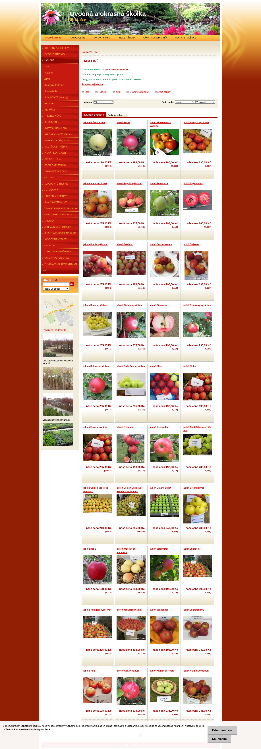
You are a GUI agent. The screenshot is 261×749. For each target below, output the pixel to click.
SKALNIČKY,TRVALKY (55, 202)
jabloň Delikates (191, 244)
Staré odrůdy (50, 91)
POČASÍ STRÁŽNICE (185, 37)
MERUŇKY (49, 110)
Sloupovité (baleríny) (54, 85)
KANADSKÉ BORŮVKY (55, 171)
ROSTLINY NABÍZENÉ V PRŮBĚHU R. (55, 49)
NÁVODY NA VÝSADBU (56, 239)
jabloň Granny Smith (160, 488)
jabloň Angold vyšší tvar (129, 183)
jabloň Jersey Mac (159, 549)
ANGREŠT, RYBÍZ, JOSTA (57, 140)
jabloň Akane (123, 122)
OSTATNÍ (48, 177)
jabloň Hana (89, 549)
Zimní (47, 79)
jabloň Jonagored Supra (129, 610)
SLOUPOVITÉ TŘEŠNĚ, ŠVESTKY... (54, 185)
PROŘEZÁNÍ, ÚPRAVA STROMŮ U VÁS (59, 265)
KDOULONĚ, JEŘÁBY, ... (56, 165)
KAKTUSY (49, 221)
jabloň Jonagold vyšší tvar (97, 610)
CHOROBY (49, 245)
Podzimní (48, 72)
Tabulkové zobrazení (94, 114)
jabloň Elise (156, 366)
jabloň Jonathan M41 (193, 610)
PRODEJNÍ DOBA (126, 37)
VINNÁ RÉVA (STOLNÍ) (55, 153)
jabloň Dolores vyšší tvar (96, 366)
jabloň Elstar (189, 366)
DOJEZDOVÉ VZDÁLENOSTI (58, 251)
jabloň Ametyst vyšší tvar (196, 122)
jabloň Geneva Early (160, 427)
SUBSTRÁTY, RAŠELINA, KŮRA (60, 233)
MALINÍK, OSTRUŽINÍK (55, 147)
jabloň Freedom (125, 427)
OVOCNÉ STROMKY (54, 54)
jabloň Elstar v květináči (95, 427)
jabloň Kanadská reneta (162, 671)
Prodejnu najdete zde (92, 84)
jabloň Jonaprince (159, 610)
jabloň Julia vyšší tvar (128, 671)
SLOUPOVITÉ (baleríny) (56, 97)
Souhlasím (219, 738)
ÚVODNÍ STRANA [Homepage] (53, 37)
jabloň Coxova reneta (161, 244)
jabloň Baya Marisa (193, 183)
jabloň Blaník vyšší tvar (95, 244)
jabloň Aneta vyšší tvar (95, 183)
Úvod (84, 52)
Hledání (48, 280)
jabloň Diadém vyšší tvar (129, 305)
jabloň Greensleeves (193, 488)
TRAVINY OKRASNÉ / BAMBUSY (60, 208)
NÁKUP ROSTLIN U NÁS (155, 37)
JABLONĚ (49, 60)
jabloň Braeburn (125, 244)
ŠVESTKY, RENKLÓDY (55, 128)
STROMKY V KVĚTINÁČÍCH (58, 134)
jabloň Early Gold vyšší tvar (131, 366)
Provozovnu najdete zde (54, 330)
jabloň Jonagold (191, 549)
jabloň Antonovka (159, 183)
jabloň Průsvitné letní (94, 122)
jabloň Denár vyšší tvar (95, 305)
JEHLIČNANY (51, 190)
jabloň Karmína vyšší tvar (196, 671)
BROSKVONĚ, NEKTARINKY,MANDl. (51, 123)
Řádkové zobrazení (117, 115)
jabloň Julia (89, 671)
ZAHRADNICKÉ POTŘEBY (57, 227)
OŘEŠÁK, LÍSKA (52, 159)
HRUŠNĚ (49, 103)
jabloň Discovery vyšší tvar (197, 305)
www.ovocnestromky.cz (117, 69)
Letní (46, 66)
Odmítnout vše (222, 730)
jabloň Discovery (158, 305)
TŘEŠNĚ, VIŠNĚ (52, 116)
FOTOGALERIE (77, 37)
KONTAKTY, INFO (101, 37)
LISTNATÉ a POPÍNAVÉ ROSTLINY (54, 197)
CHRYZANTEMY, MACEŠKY (58, 214)
